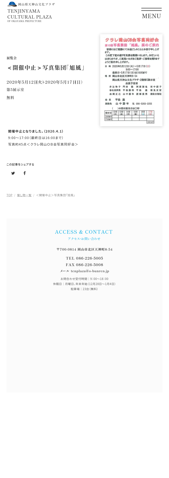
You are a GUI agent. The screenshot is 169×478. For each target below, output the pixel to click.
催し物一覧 (24, 195)
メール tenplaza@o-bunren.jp (84, 270)
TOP (9, 195)
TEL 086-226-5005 (84, 258)
